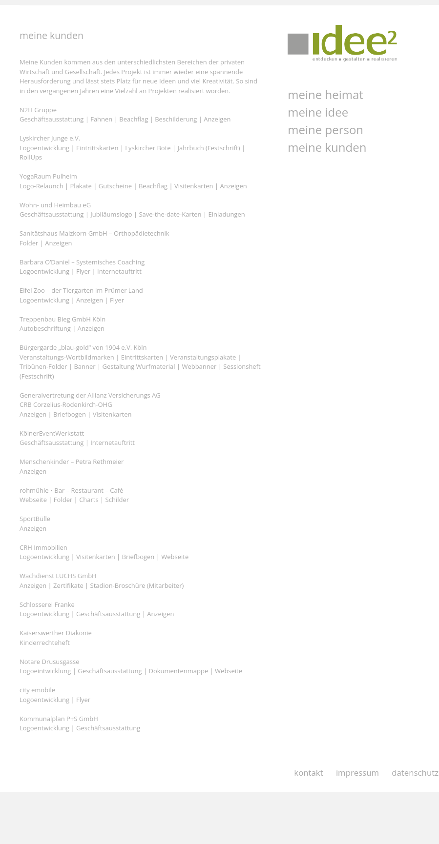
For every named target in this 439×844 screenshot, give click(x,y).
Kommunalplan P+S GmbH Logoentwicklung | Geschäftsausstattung (80, 723)
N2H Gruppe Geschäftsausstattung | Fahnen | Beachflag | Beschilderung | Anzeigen (125, 114)
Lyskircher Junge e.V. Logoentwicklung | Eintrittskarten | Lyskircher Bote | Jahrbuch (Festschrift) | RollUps (132, 147)
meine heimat (325, 94)
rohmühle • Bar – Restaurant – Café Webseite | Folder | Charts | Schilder (74, 495)
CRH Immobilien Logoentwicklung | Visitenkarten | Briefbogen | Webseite (104, 552)
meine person (325, 129)
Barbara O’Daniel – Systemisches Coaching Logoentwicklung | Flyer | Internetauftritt (82, 267)
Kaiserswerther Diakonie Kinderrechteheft (56, 637)
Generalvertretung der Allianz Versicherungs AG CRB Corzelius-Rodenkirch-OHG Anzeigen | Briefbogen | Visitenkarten (90, 405)
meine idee (318, 112)
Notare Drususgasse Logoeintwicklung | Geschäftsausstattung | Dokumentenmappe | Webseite (131, 666)
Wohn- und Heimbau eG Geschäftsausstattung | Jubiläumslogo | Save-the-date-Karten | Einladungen (132, 210)
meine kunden (327, 147)
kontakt (308, 772)
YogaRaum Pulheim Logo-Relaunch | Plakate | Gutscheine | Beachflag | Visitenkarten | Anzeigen (133, 181)
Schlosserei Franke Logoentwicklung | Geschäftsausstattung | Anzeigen (97, 609)
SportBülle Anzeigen (35, 523)
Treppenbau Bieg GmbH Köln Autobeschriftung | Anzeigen (62, 324)
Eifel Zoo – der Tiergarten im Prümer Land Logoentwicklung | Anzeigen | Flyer (81, 295)
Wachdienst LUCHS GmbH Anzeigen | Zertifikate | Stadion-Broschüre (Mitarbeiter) (102, 580)
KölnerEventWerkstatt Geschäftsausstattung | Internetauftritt (77, 438)
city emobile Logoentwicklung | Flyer (55, 694)
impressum (357, 772)
